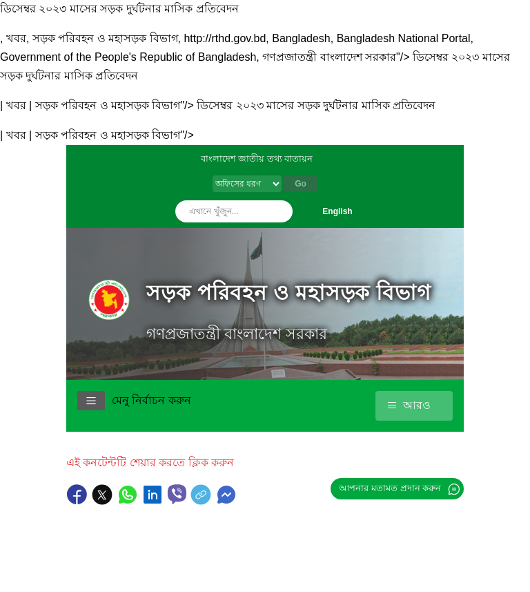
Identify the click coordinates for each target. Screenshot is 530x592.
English (337, 211)
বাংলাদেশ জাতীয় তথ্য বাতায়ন (257, 158)
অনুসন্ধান (279, 211)
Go (300, 184)
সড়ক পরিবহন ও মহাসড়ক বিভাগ (288, 292)
